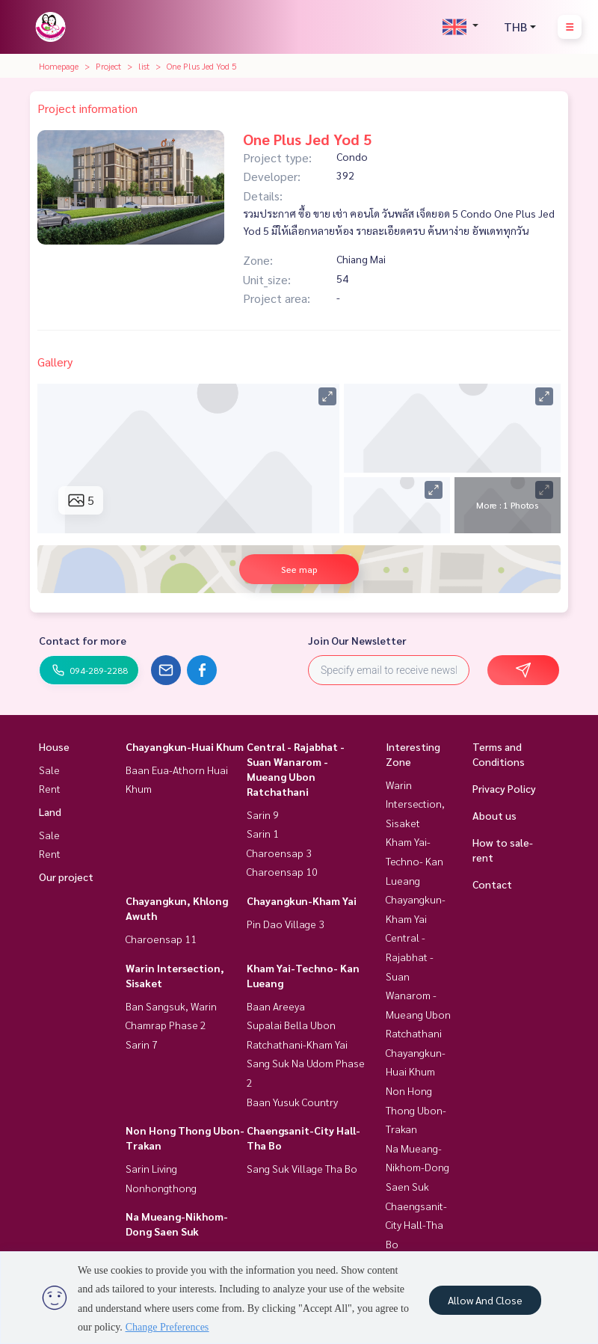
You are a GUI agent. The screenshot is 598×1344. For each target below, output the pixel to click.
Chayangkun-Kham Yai (302, 900)
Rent (50, 788)
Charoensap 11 (161, 938)
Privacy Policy (504, 788)
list (144, 66)
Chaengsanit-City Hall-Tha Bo (416, 1225)
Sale (49, 769)
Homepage (58, 66)
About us (494, 815)
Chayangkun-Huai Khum (185, 746)
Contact (492, 884)
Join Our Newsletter (357, 640)
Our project (66, 876)
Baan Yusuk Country (292, 1101)
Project (108, 66)
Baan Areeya (276, 1006)
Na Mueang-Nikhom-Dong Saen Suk (417, 1167)
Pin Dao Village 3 (285, 923)
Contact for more (82, 640)
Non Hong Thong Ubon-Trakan (416, 1109)
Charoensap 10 (282, 871)
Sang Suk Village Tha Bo (302, 1168)
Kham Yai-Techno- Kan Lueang (414, 860)
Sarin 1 (263, 833)
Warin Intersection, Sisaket (415, 803)
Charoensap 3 (279, 852)
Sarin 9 (263, 814)
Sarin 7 (142, 1044)
